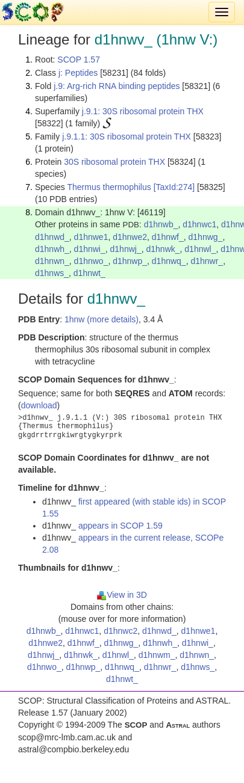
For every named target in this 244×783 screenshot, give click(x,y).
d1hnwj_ (126, 249)
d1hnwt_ (89, 273)
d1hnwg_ (206, 237)
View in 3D (122, 595)
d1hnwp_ (130, 261)
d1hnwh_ (52, 249)
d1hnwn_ (52, 261)
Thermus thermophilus (109, 187)
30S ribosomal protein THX (114, 162)
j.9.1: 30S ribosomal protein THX (143, 111)
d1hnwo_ (91, 261)
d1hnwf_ (168, 237)
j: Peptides (78, 73)
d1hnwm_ (157, 655)
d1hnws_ (52, 273)
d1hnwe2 (130, 237)
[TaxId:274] (174, 187)
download (39, 405)
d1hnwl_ (200, 249)
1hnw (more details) (101, 319)
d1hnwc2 (120, 631)
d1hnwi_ (89, 249)
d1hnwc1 (199, 224)
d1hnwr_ (206, 261)
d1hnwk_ (163, 249)
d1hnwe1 (91, 237)
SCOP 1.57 (78, 59)
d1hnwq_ (169, 261)
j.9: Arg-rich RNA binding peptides (117, 86)
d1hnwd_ (52, 237)
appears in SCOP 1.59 (120, 525)
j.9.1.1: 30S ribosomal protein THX (126, 136)
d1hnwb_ (161, 224)
